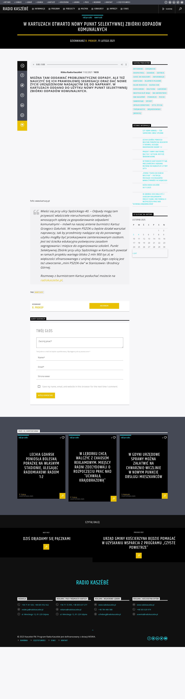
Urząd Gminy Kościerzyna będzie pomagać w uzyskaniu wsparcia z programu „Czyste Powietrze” (139, 595)
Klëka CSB (154, 137)
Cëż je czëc (87, 43)
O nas (126, 8)
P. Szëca (22, 546)
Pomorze (152, 149)
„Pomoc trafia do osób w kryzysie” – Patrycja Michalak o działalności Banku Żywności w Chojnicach (155, 229)
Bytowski (138, 121)
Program (55, 8)
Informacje (40, 8)
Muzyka (84, 8)
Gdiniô (28, 2)
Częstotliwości (123, 2)
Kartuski (137, 133)
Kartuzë (50, 2)
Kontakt (108, 2)
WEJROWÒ (96, 2)
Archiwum (104, 357)
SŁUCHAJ (167, 9)
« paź (134, 305)
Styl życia (157, 157)
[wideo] (137, 165)
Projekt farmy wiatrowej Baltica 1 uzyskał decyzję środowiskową (153, 206)
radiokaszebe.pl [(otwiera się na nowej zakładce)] (51, 332)
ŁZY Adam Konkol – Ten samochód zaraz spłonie (153, 183)
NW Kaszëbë (139, 149)
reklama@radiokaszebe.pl (70, 661)
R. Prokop (91, 67)
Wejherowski (154, 161)
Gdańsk (150, 125)
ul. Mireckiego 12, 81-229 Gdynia (35, 666)
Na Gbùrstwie (159, 145)
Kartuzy (39, 344)
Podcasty (70, 8)
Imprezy (113, 8)
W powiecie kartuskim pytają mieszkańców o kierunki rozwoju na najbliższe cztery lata (155, 217)
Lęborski (162, 141)
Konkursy (99, 8)
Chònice (18, 2)
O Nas (53, 692)
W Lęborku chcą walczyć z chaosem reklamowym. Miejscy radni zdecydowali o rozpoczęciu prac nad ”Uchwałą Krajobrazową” (149, 251)
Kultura (151, 141)
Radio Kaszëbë (15, 9)
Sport (149, 153)
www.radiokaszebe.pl (107, 657)
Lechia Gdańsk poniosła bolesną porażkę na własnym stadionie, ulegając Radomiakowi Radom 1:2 (155, 196)
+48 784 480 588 (105, 661)
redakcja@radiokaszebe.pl (32, 661)
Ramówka (24, 692)
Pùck (86, 2)
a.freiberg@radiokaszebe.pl (109, 666)
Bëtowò (6, 2)
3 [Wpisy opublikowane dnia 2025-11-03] (133, 286)
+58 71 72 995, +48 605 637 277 (73, 657)
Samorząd (138, 153)
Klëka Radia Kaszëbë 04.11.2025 (151, 238)
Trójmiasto (139, 161)
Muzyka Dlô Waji (141, 145)
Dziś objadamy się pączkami (47, 591)
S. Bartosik (126, 546)
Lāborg (76, 2)
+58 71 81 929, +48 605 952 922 (35, 657)
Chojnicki (150, 121)
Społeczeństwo (141, 157)
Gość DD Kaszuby (141, 129)
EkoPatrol (138, 125)
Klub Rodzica (140, 137)
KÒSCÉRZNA (63, 2)
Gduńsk (39, 2)
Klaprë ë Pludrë (153, 133)
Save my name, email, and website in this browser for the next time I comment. (80, 438)
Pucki (162, 149)
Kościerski (138, 141)
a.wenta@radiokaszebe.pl (147, 666)
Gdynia (160, 125)
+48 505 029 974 (144, 661)
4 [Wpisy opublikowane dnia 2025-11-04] (138, 286)
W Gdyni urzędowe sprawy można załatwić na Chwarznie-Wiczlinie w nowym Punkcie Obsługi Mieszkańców (143, 517)
